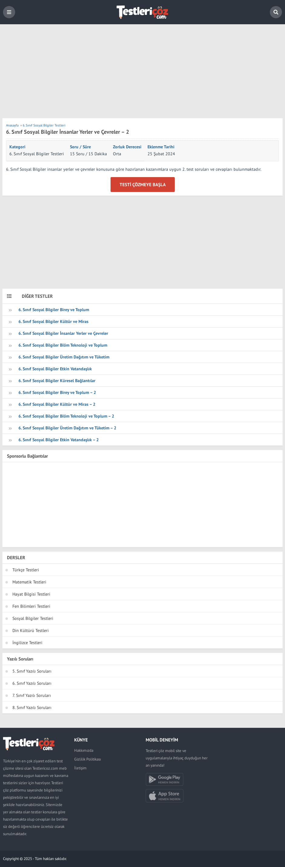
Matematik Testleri (29, 582)
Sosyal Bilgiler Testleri (32, 618)
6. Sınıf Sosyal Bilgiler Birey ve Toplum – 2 (57, 392)
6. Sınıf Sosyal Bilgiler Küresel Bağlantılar (56, 380)
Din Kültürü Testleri (30, 630)
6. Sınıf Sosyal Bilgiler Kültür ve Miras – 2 (56, 404)
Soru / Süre (80, 147)
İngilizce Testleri (27, 642)
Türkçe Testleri (25, 570)
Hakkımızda (83, 750)
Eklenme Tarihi (160, 147)
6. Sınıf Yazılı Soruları (31, 683)
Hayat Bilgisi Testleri (31, 594)
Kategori (17, 147)
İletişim (80, 768)
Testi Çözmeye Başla (143, 184)
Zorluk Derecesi (127, 147)
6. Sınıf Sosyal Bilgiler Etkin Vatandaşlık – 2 (58, 439)
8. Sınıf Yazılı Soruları (31, 707)
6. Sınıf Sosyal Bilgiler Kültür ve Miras (53, 321)
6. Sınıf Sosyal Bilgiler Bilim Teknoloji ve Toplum (62, 345)
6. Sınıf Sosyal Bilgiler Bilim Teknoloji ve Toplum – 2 (66, 416)
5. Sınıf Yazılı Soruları (31, 671)
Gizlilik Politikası (87, 759)
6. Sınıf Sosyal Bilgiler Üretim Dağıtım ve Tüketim (63, 357)
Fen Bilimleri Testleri (31, 606)
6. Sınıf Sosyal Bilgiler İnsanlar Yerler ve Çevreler (63, 333)
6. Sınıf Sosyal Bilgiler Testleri (36, 153)
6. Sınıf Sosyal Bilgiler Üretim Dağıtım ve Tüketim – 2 (67, 428)
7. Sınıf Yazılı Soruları (31, 695)
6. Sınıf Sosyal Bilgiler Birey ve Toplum (53, 309)
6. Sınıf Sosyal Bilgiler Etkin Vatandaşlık (55, 368)
